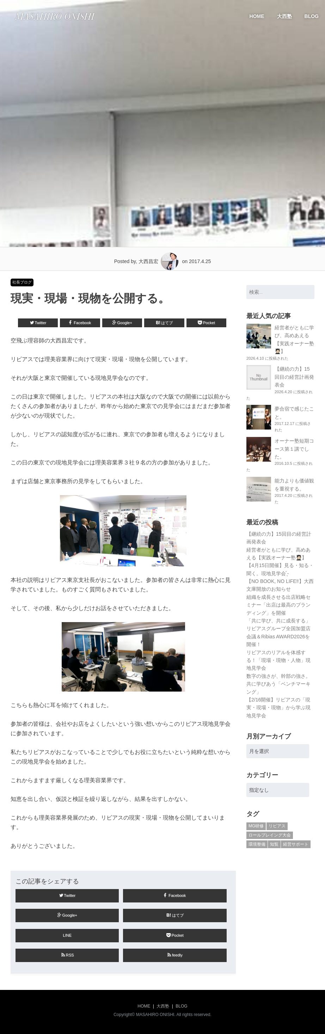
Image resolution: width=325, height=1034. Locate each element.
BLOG (312, 16)
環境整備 (257, 844)
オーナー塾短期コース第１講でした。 (294, 449)
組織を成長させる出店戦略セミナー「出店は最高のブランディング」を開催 (278, 605)
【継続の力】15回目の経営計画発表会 (294, 377)
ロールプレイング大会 (270, 835)
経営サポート (295, 844)
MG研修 (256, 825)
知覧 (274, 844)
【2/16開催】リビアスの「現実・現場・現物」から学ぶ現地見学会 (278, 707)
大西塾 (284, 16)
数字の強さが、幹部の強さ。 (278, 676)
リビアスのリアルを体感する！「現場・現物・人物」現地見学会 (278, 660)
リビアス (277, 825)
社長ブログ (22, 282)
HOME (257, 16)
